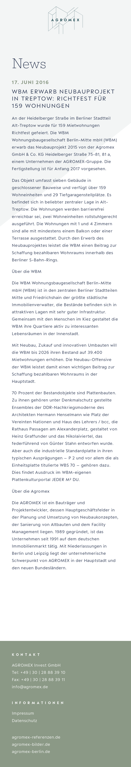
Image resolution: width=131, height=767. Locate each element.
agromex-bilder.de (31, 744)
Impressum (23, 713)
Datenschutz (24, 720)
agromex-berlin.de (31, 751)
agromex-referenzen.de (36, 737)
